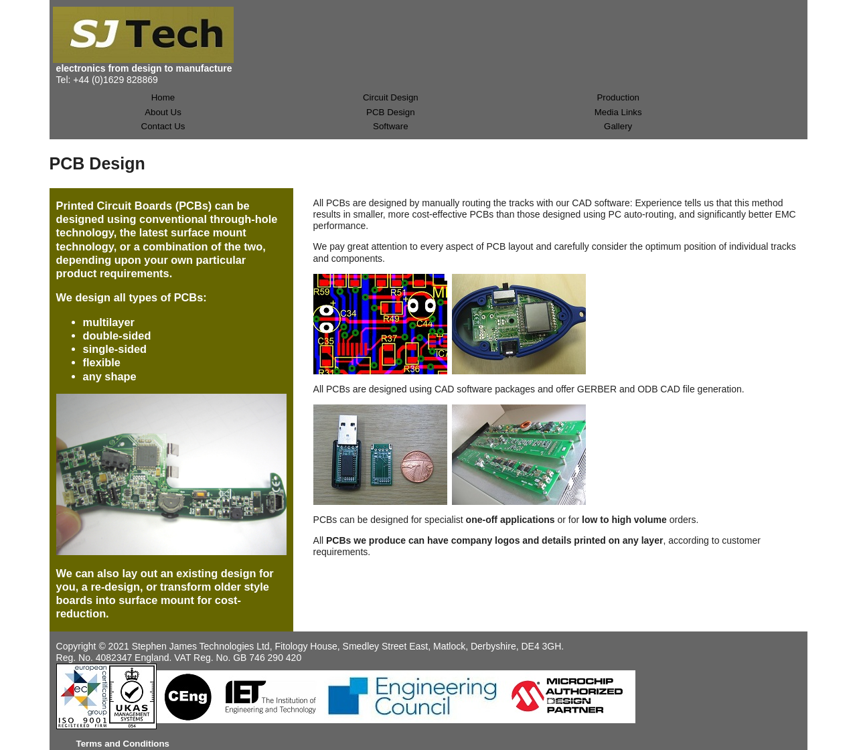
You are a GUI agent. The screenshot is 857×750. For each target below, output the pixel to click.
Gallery (618, 126)
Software (390, 126)
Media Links (618, 112)
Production (618, 97)
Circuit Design (390, 97)
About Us (163, 112)
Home (163, 97)
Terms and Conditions (122, 744)
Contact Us (163, 126)
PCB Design (390, 112)
